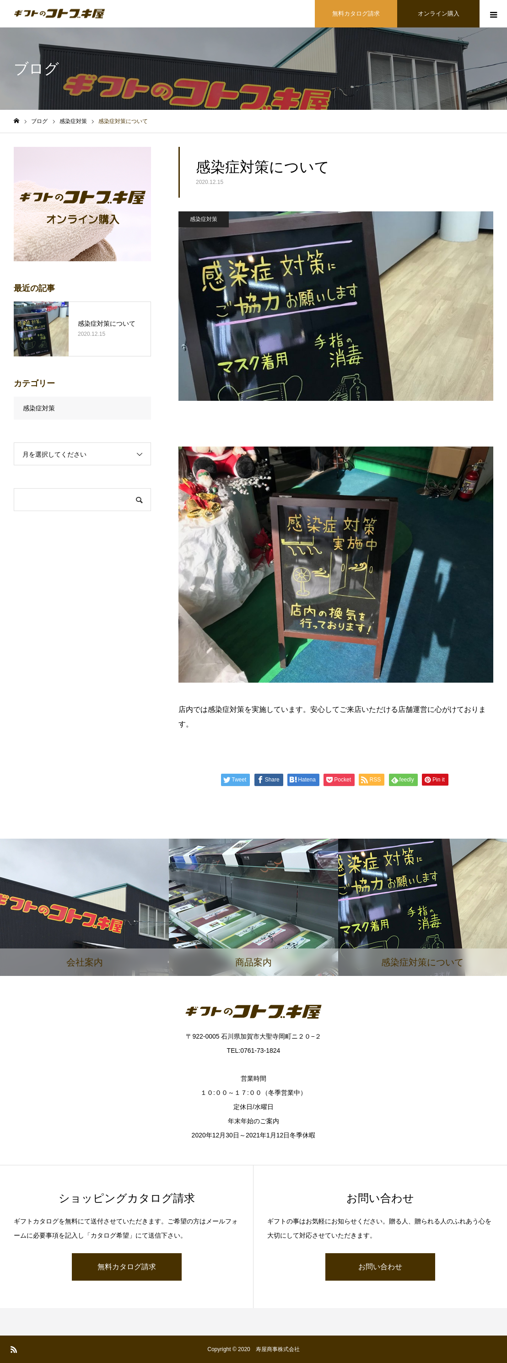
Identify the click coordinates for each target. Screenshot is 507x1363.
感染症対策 (203, 219)
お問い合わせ (380, 1267)
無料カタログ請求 (126, 1267)
